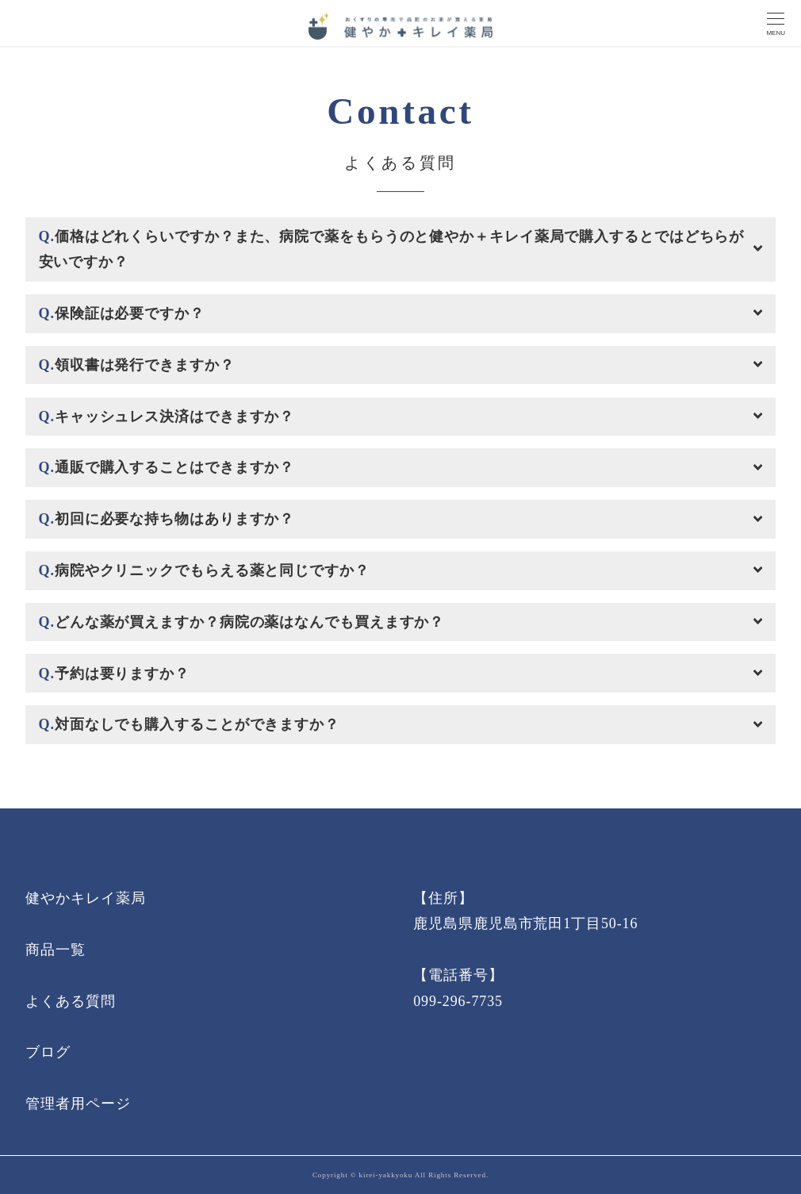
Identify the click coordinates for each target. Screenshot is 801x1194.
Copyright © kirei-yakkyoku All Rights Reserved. (400, 1175)
